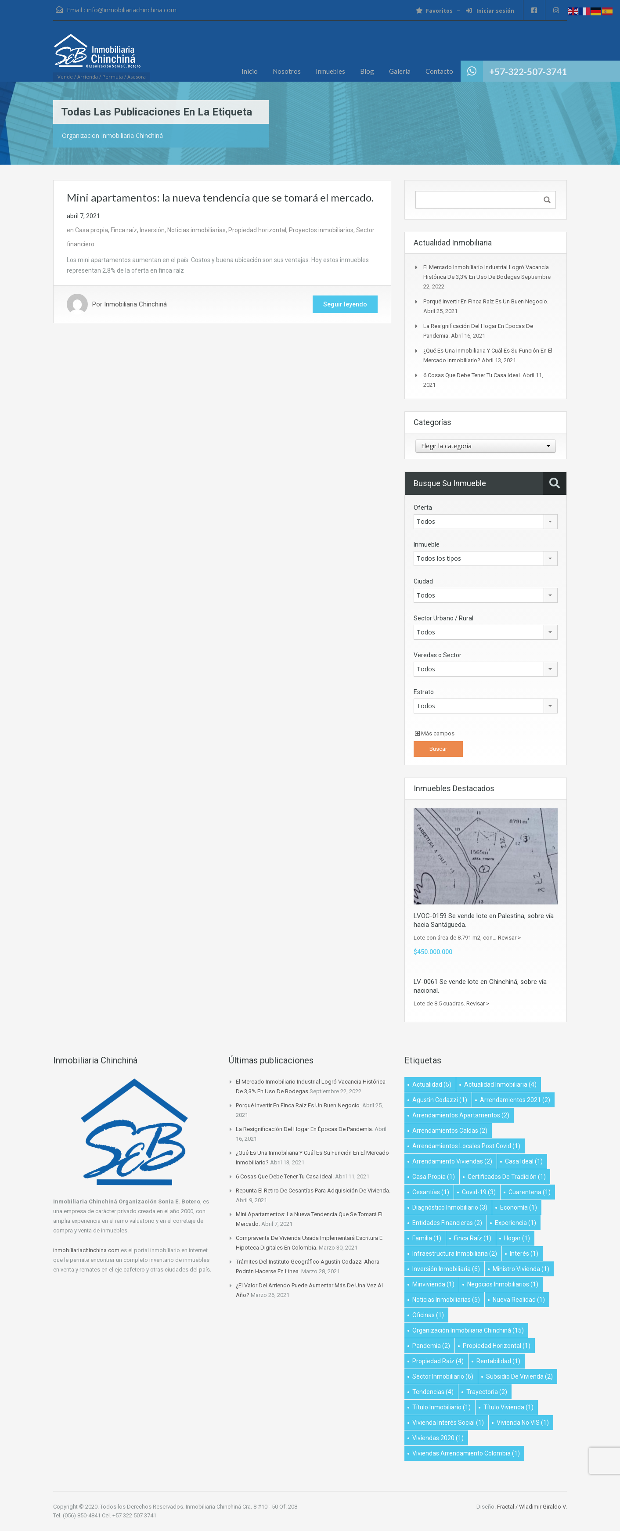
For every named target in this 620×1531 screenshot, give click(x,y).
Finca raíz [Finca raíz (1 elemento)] (472, 1238)
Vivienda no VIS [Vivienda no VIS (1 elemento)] (523, 1422)
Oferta (423, 507)
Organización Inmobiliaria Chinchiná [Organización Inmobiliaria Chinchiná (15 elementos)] (468, 1330)
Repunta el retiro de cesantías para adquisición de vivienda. (313, 1190)
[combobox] (485, 446)
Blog (367, 71)
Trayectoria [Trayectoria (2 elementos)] (486, 1391)
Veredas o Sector (437, 655)
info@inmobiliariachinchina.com (132, 10)
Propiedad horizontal (257, 230)
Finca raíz (124, 230)
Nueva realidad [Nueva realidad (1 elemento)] (519, 1299)
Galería (400, 71)
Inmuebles (330, 71)
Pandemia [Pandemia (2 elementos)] (431, 1345)
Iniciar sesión (490, 10)
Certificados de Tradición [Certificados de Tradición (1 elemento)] (507, 1176)
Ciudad (423, 581)
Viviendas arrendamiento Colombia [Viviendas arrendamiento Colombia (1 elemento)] (466, 1453)
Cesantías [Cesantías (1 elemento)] (430, 1192)
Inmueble (427, 544)
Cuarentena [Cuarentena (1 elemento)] (529, 1192)
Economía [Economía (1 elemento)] (518, 1207)
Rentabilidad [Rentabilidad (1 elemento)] (498, 1361)
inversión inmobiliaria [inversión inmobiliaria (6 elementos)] (446, 1268)
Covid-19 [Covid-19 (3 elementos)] (479, 1192)
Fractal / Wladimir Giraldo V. (532, 1506)
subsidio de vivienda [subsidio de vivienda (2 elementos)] (519, 1376)
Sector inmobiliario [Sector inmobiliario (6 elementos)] (442, 1376)
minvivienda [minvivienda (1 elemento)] (433, 1284)
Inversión (152, 230)
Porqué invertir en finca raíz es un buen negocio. (485, 301)
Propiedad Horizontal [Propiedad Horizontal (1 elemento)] (496, 1345)
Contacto (439, 71)
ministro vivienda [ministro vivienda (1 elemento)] (521, 1268)
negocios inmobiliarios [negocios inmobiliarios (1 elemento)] (502, 1284)
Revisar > (509, 937)
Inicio (250, 71)
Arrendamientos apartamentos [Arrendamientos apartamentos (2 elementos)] (460, 1115)
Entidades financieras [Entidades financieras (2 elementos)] (447, 1222)
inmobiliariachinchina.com (86, 1250)
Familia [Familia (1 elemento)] (426, 1238)
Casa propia (91, 230)
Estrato (424, 691)
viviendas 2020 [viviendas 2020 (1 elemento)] (438, 1437)
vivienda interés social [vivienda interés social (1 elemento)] (448, 1422)
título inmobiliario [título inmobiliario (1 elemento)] (441, 1407)
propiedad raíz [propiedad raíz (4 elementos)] (438, 1361)
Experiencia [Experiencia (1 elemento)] (515, 1222)
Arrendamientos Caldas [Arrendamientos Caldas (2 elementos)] (449, 1130)
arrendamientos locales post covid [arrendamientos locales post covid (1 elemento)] (466, 1145)
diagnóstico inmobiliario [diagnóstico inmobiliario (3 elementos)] (449, 1207)
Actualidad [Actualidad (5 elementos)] (431, 1084)
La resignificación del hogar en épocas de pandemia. (304, 1129)
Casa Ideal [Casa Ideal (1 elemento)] (524, 1161)
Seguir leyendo (345, 304)
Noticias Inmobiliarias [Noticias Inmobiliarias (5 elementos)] (446, 1299)
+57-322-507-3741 (528, 71)
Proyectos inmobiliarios (321, 230)
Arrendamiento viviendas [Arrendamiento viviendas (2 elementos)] (452, 1161)
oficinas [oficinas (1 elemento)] (428, 1314)
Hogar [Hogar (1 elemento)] (517, 1238)
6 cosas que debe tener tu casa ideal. (472, 375)
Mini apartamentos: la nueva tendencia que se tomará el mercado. (220, 197)
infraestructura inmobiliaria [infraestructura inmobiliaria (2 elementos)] (454, 1253)
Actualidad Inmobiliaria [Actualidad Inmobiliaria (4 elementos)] (500, 1084)
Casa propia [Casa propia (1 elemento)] (433, 1176)
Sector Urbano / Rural (443, 618)
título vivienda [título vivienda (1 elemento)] (508, 1407)
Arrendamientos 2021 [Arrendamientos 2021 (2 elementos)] (515, 1099)
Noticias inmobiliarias (196, 230)
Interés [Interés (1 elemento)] (524, 1253)
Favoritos (434, 10)
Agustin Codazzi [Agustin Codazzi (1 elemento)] (439, 1099)
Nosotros (287, 71)
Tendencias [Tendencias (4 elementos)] (433, 1391)
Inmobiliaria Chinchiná (135, 304)
